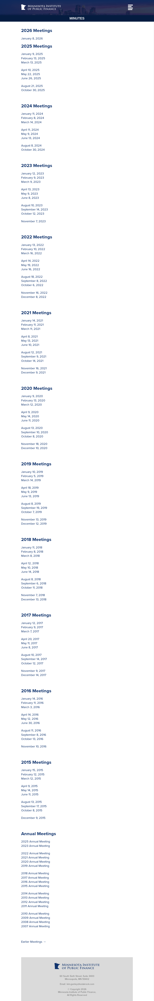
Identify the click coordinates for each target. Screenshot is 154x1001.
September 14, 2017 (34, 659)
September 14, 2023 (34, 209)
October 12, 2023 (32, 213)
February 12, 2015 (32, 774)
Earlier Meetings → (33, 942)
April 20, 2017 (30, 639)
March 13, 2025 (31, 62)
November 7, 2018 (33, 595)
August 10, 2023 (31, 205)
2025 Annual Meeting (35, 841)
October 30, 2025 (33, 90)
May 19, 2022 (30, 265)
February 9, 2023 (32, 177)
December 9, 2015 (33, 818)
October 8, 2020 (32, 436)
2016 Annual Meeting (35, 882)
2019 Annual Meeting (35, 866)
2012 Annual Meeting (35, 902)
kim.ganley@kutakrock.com (80, 984)
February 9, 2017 (32, 627)
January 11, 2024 (32, 114)
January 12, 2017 (32, 623)
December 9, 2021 (33, 372)
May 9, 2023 (29, 193)
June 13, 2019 (30, 496)
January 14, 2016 (32, 698)
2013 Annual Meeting (35, 897)
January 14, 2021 (32, 320)
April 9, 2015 (29, 786)
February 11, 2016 (32, 703)
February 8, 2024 (32, 118)
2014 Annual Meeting (35, 893)
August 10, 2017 (31, 655)
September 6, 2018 (33, 583)
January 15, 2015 (32, 770)
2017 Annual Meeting (35, 877)
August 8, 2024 (31, 145)
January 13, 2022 (32, 245)
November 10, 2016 (33, 746)
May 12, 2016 (29, 719)
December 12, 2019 (34, 523)
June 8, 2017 (29, 647)
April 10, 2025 (30, 70)
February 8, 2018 (32, 551)
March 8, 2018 (30, 556)
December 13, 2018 (33, 599)
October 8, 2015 (31, 810)
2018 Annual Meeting (35, 873)
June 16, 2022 (30, 269)
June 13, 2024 (30, 138)
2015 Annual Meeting (35, 886)
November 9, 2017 (33, 671)
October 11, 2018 (31, 587)
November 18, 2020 (34, 444)
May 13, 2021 (29, 340)
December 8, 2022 (33, 297)
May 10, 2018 (29, 567)
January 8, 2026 (32, 38)
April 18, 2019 (30, 488)
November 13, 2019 (33, 519)
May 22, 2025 (30, 74)
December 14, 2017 (33, 675)
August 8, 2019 (31, 503)
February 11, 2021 (32, 325)
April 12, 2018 (30, 563)
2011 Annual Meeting (34, 906)
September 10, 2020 (34, 432)
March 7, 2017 (30, 631)
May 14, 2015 (29, 790)
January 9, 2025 (32, 54)
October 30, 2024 (33, 150)
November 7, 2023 (33, 221)
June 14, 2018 (30, 572)
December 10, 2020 (34, 448)
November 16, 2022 (34, 293)
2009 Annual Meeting (35, 918)
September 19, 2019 (34, 508)
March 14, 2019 (31, 480)
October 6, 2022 (32, 285)
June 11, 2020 (30, 420)
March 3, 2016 (30, 707)
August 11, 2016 (31, 730)
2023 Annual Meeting (35, 846)
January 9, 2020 (32, 396)
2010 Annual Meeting (35, 913)
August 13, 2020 (32, 428)
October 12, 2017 (32, 663)
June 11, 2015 (29, 794)
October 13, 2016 (32, 739)
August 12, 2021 (31, 352)
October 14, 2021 (32, 361)
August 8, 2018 (31, 579)
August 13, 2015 (31, 802)
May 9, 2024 (29, 134)
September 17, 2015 (34, 806)
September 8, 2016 (33, 735)
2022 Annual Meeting (35, 853)
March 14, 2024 (31, 122)
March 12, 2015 (31, 778)
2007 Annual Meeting (35, 926)
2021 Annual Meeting (35, 857)
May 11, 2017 (29, 643)
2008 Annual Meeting (35, 922)
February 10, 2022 (33, 249)
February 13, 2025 (33, 58)
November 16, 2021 (34, 368)
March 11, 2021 (30, 329)
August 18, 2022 (32, 277)
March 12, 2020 (31, 404)
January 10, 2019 (32, 472)
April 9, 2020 (29, 412)
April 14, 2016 (30, 714)
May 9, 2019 (29, 492)
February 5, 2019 (32, 476)
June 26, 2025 (31, 78)
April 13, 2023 (30, 189)
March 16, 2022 (31, 253)
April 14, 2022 (30, 261)
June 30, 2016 (30, 723)
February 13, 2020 (33, 400)
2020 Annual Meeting (35, 861)
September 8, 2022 (34, 281)
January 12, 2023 (32, 173)
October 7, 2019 (31, 512)
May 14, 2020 (30, 416)
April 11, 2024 (30, 130)
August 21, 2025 (32, 86)
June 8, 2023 (30, 198)
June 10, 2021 (30, 345)
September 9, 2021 (33, 356)
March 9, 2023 (30, 182)
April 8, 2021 (29, 336)
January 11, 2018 (31, 547)
